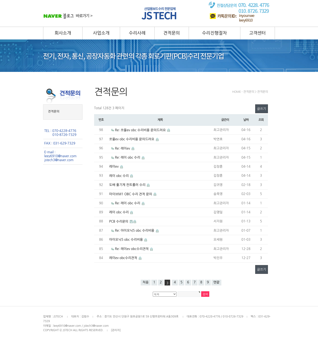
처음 (146, 282)
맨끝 (216, 282)
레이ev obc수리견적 (123, 257)
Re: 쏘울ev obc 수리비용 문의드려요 (141, 130)
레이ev (114, 166)
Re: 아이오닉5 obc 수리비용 (135, 230)
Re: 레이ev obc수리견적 (132, 248)
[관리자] (116, 330)
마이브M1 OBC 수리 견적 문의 (131, 194)
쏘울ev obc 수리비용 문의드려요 (132, 139)
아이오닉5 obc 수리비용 (126, 239)
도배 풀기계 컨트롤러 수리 (127, 184)
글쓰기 (261, 108)
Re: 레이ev (123, 148)
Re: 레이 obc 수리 (128, 157)
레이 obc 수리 (119, 175)
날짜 (245, 119)
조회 (261, 119)
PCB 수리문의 (119, 221)
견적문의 (53, 111)
